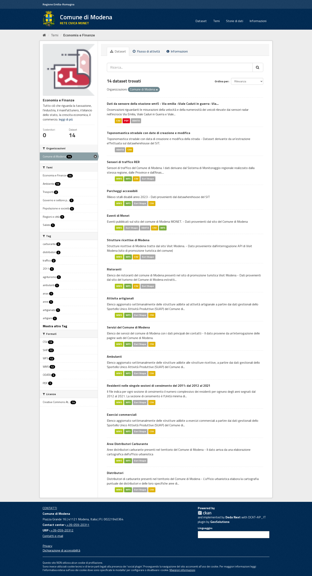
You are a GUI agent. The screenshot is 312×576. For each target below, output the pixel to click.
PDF (126, 120)
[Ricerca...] (180, 67)
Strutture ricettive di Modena (128, 240)
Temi (216, 20)
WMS (119, 179)
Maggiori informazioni (182, 570)
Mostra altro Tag (55, 326)
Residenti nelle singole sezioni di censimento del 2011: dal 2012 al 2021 (158, 385)
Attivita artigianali (120, 298)
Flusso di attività (146, 51)
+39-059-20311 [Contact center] (77, 524)
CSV (118, 120)
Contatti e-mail (53, 535)
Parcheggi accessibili (122, 190)
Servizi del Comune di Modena (128, 327)
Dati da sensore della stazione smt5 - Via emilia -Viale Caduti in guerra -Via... (163, 103)
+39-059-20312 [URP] (61, 530)
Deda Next (233, 517)
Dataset (201, 20)
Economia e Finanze (79, 35)
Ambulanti (114, 356)
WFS (128, 179)
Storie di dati (234, 20)
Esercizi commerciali (121, 414)
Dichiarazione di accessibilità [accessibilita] (61, 550)
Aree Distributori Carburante (127, 443)
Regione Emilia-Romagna (58, 4)
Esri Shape (148, 179)
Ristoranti (114, 269)
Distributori (115, 472)
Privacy (47, 545)
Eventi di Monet (118, 215)
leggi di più (66, 119)
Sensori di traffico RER (123, 161)
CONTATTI (50, 508)
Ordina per (221, 81)
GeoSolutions (219, 521)
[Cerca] (258, 67)
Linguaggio (205, 528)
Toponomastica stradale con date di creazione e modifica (148, 132)
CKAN (204, 513)
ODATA (136, 120)
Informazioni (258, 20)
